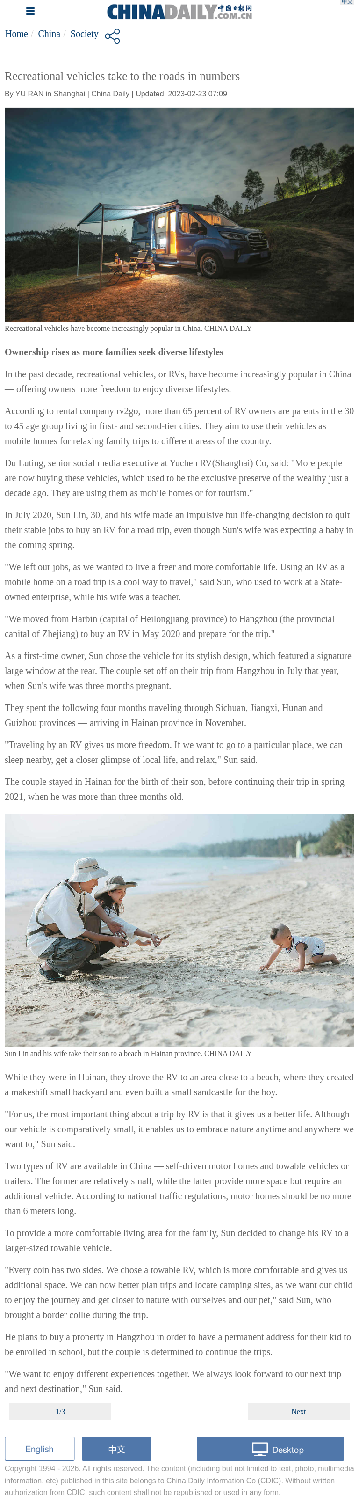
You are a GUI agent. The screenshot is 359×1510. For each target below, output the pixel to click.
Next (298, 1411)
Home (16, 34)
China (49, 34)
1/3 (60, 1411)
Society (85, 34)
